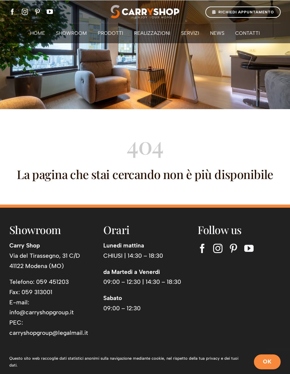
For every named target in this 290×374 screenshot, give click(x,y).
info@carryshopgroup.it (41, 312)
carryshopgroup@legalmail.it (48, 332)
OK (267, 361)
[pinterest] (37, 12)
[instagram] (25, 12)
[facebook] (12, 12)
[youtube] (50, 12)
